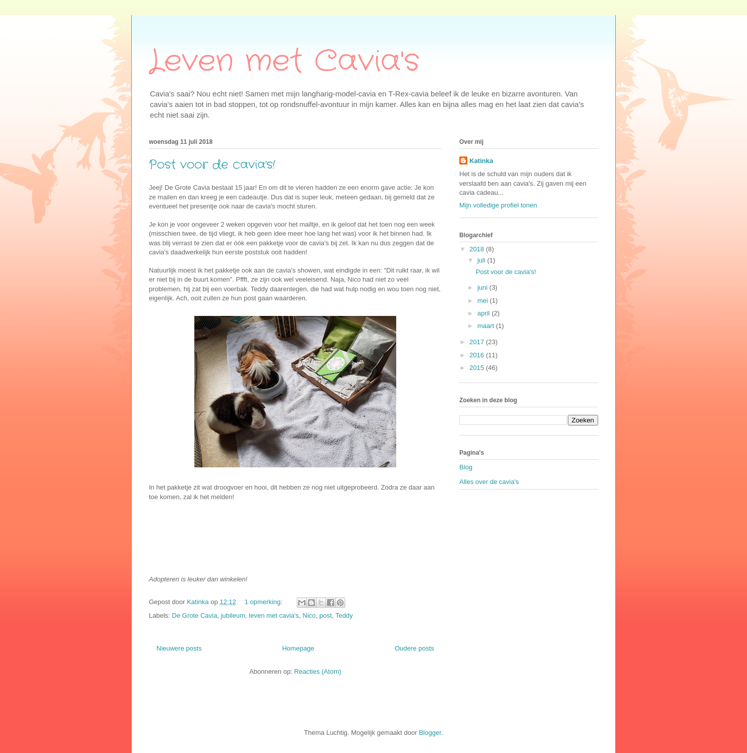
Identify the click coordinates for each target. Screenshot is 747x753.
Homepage (298, 648)
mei (483, 300)
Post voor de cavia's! (212, 165)
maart (486, 326)
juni (483, 287)
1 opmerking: (264, 602)
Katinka (481, 161)
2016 (477, 355)
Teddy (344, 615)
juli (482, 260)
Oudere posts (414, 648)
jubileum (233, 615)
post (325, 615)
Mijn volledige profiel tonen (498, 205)
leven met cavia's (274, 615)
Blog (465, 467)
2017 (477, 342)
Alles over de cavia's (489, 482)
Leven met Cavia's (284, 61)
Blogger (430, 732)
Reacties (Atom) (317, 671)
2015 (477, 367)
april (484, 313)
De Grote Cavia (195, 615)
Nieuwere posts (179, 648)
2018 (477, 249)
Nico (309, 615)
